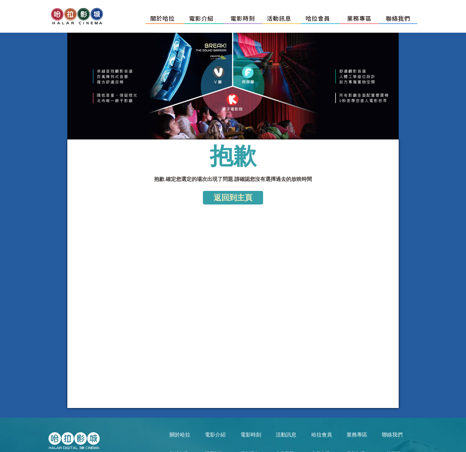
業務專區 (359, 18)
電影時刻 (242, 18)
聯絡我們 (398, 18)
